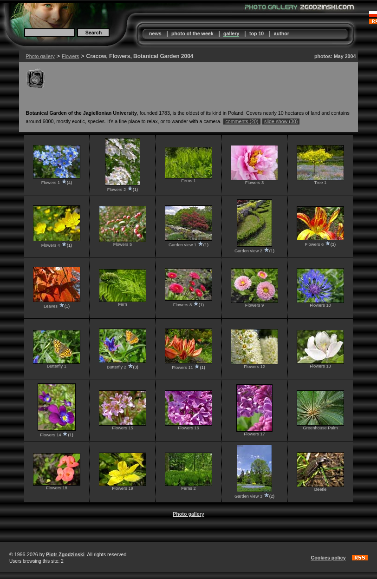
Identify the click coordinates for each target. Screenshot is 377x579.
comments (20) (241, 121)
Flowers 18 (56, 488)
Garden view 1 (182, 245)
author (281, 33)
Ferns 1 (188, 180)
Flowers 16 (188, 428)
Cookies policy (328, 557)
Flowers (70, 56)
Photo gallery (40, 56)
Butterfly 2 (116, 367)
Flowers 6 (314, 244)
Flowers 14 (50, 435)
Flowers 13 (320, 366)
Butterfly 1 (56, 366)
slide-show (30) (281, 121)
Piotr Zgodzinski (65, 554)
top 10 (256, 33)
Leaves (51, 306)
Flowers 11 (182, 367)
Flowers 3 (254, 182)
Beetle (320, 489)
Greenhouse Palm (320, 428)
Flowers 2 (116, 189)
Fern (122, 304)
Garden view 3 (248, 496)
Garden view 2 (248, 251)
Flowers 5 (122, 244)
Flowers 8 (182, 305)
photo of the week (192, 33)
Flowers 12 (254, 366)
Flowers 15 (122, 428)
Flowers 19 (122, 488)
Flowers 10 (320, 305)
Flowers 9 (254, 305)
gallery (231, 33)
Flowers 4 (50, 245)
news (155, 33)
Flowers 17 (254, 434)
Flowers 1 (50, 182)
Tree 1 (320, 182)
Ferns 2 (188, 488)
